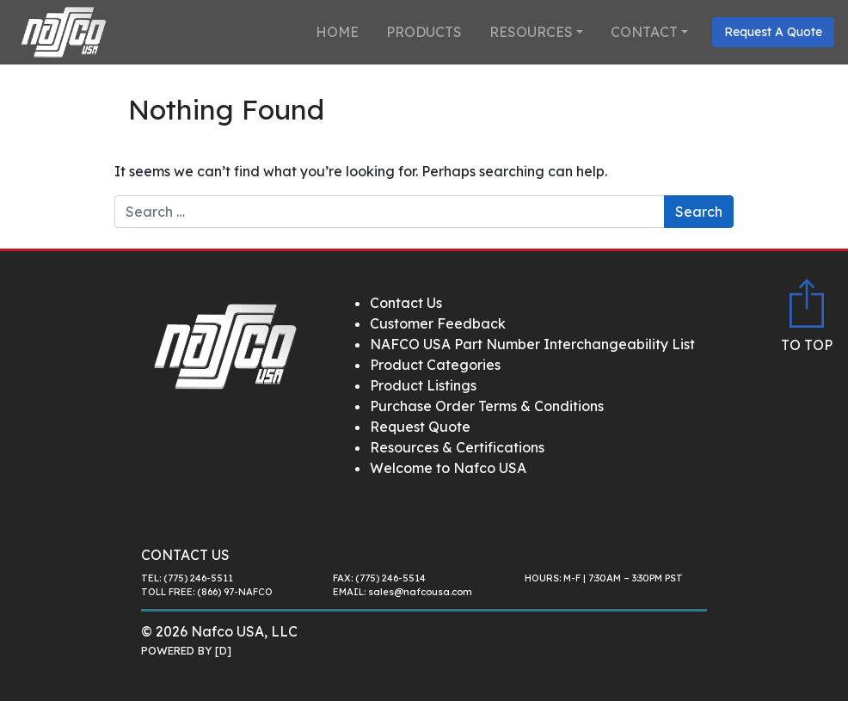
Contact (644, 31)
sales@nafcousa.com (420, 592)
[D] (223, 650)
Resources (531, 31)
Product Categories (435, 364)
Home (337, 31)
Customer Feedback (438, 323)
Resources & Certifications (457, 447)
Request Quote (420, 426)
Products (424, 31)
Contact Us (406, 302)
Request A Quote (773, 32)
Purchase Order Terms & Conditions (487, 406)
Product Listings (423, 385)
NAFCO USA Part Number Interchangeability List (532, 344)
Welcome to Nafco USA (448, 468)
